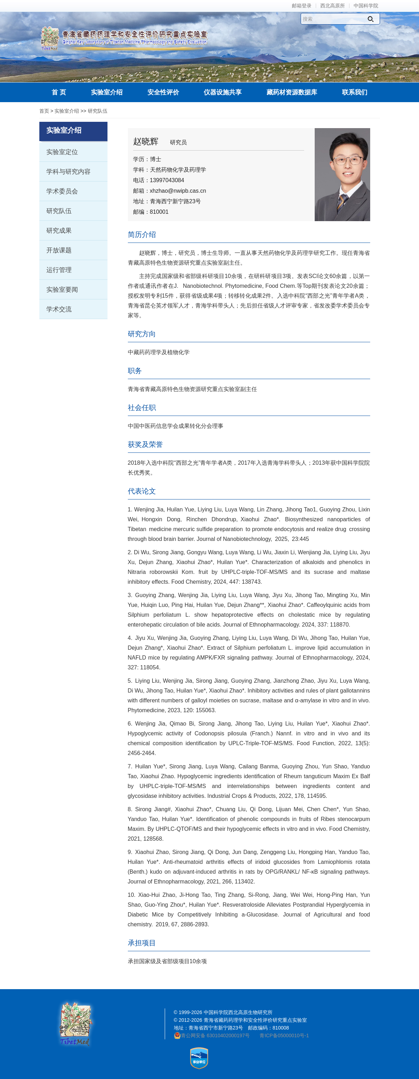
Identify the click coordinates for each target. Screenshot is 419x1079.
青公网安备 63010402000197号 (212, 1035)
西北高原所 (332, 6)
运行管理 (59, 269)
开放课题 (59, 250)
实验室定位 (62, 151)
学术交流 (59, 309)
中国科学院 (366, 6)
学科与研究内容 (68, 171)
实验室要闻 (62, 289)
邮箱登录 (302, 6)
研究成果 (59, 230)
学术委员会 (62, 191)
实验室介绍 (66, 111)
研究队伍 (97, 111)
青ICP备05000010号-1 (284, 1035)
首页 (44, 111)
